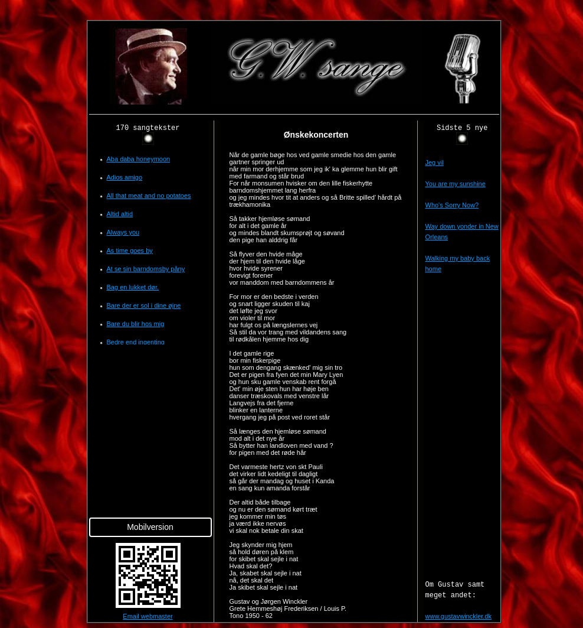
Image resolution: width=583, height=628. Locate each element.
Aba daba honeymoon (139, 158)
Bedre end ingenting (136, 342)
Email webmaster (147, 616)
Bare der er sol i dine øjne (144, 305)
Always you (123, 232)
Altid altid (120, 213)
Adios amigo (125, 177)
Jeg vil (434, 162)
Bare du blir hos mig (136, 323)
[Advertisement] (40, 197)
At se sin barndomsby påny (146, 268)
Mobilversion (150, 527)
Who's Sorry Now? (452, 205)
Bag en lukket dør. (133, 287)
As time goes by (130, 250)
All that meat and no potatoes (149, 195)
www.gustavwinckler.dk (458, 616)
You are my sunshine (455, 183)
